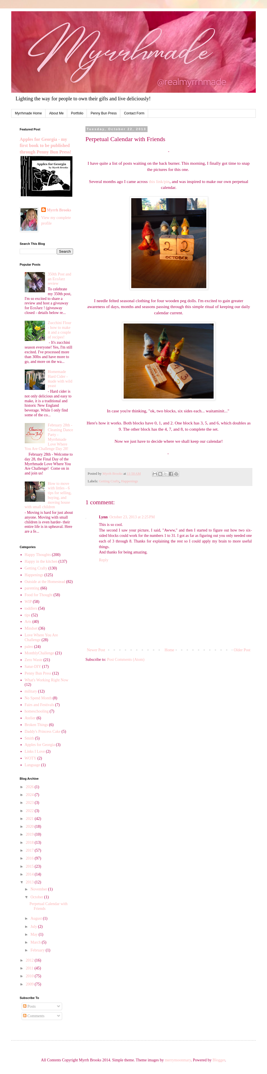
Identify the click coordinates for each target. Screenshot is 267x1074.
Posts (29, 1006)
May (34, 934)
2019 (30, 834)
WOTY (31, 758)
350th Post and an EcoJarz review (59, 279)
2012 (30, 960)
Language (32, 765)
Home (169, 650)
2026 (30, 787)
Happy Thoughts (38, 555)
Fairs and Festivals (39, 705)
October (37, 897)
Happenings (129, 481)
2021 (30, 819)
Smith (29, 738)
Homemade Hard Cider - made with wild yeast (60, 379)
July (34, 926)
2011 (30, 968)
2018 (30, 842)
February (38, 950)
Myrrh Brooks (59, 210)
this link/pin (159, 181)
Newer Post (96, 650)
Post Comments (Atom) (125, 659)
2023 (30, 803)
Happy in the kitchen (41, 561)
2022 (30, 811)
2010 (30, 976)
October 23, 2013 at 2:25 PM (132, 517)
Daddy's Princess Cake (43, 731)
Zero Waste (34, 660)
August (36, 918)
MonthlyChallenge (39, 653)
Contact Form (134, 113)
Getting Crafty (109, 481)
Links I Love (35, 751)
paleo (29, 647)
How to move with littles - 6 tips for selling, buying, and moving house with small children (48, 495)
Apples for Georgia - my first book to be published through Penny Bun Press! (45, 146)
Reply (103, 560)
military (31, 691)
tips (27, 615)
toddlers (31, 608)
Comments (33, 1016)
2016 (30, 858)
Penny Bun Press (103, 113)
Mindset (31, 628)
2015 (30, 866)
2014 (30, 874)
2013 (30, 882)
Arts (28, 621)
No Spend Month (38, 698)
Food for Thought (39, 595)
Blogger (218, 1060)
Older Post (242, 650)
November (39, 889)
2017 (30, 850)
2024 (30, 795)
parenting (32, 588)
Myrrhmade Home (28, 113)
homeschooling (37, 711)
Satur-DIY (33, 666)
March (36, 942)
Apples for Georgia (40, 745)
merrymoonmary (178, 1060)
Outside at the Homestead (45, 582)
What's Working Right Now (47, 680)
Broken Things (36, 725)
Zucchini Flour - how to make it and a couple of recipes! (59, 330)
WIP (28, 602)
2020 (30, 826)
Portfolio (77, 113)
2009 (30, 984)
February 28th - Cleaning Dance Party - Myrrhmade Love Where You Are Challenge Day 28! (49, 437)
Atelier (30, 718)
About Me (56, 113)
